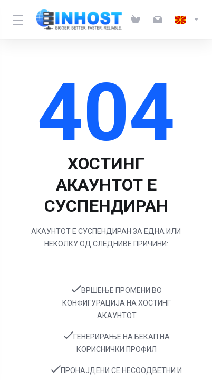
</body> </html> (106, 190)
